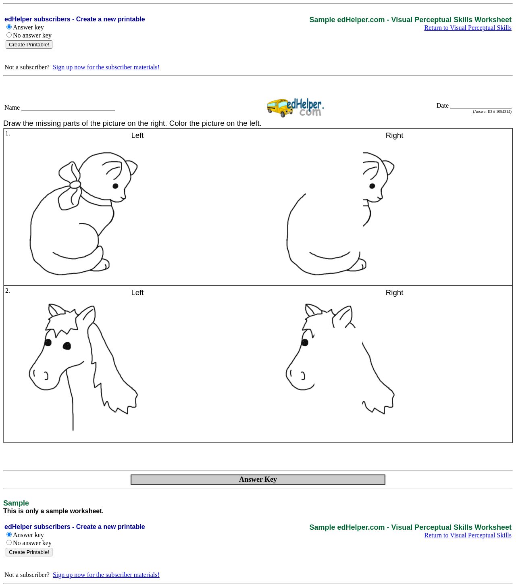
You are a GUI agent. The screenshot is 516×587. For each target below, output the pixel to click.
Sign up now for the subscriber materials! (106, 67)
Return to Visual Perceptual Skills (468, 27)
